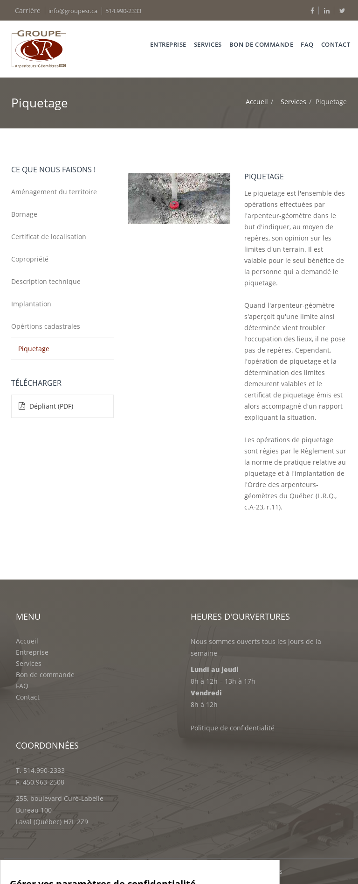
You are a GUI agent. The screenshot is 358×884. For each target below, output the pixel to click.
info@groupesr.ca (72, 11)
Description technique (46, 281)
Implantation (31, 303)
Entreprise (168, 44)
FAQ (307, 44)
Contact (336, 44)
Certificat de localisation (48, 236)
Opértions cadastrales (45, 326)
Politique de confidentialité (233, 727)
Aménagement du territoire (54, 191)
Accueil (257, 101)
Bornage (24, 214)
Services (293, 101)
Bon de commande (261, 44)
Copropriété (29, 259)
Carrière (28, 10)
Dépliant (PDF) (46, 406)
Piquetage (33, 348)
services (208, 44)
